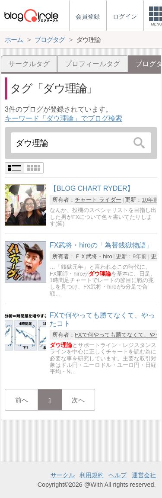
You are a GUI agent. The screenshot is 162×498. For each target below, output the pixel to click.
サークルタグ (29, 63)
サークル (63, 475)
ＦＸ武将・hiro (93, 256)
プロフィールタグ (92, 63)
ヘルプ (117, 475)
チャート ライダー (98, 199)
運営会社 (144, 475)
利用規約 (91, 475)
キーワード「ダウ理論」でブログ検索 (63, 118)
